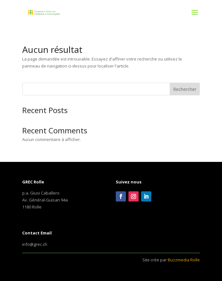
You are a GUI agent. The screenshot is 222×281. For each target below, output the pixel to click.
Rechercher (184, 89)
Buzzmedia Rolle (184, 260)
